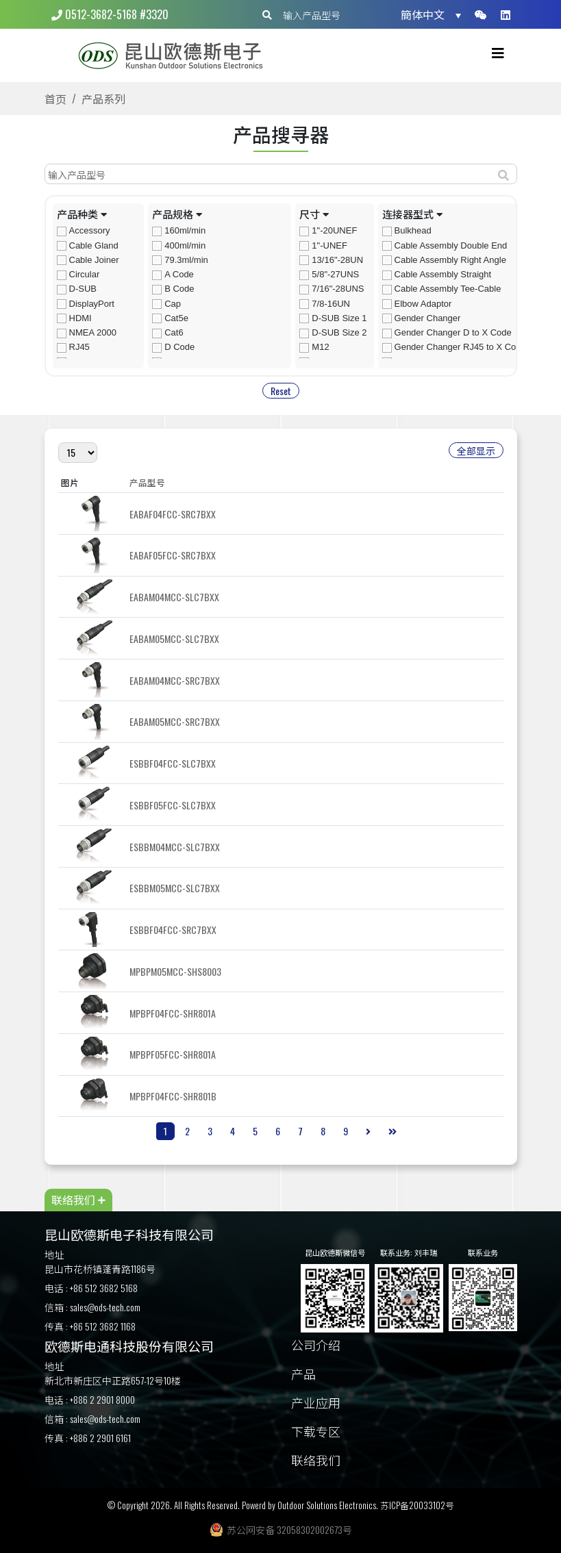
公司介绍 (315, 1346)
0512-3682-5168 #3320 (110, 14)
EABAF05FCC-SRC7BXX (172, 555)
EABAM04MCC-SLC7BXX (174, 597)
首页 (55, 98)
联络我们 (315, 1461)
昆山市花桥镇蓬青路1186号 (100, 1268)
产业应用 (315, 1403)
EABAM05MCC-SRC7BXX (174, 721)
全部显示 (476, 450)
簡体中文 (423, 14)
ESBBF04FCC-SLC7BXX (172, 763)
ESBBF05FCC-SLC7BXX (172, 805)
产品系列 (103, 98)
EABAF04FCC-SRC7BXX (172, 514)
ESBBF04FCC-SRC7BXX (172, 929)
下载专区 (315, 1432)
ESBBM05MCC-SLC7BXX (174, 888)
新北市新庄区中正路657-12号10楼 (113, 1380)
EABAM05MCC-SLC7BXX (174, 638)
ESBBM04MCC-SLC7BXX (174, 846)
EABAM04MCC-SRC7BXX (174, 680)
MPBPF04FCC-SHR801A (172, 1013)
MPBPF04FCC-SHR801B (172, 1096)
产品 (303, 1374)
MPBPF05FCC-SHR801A (172, 1054)
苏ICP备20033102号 (417, 1505)
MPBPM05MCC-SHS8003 (175, 971)
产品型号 (147, 482)
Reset (281, 390)
